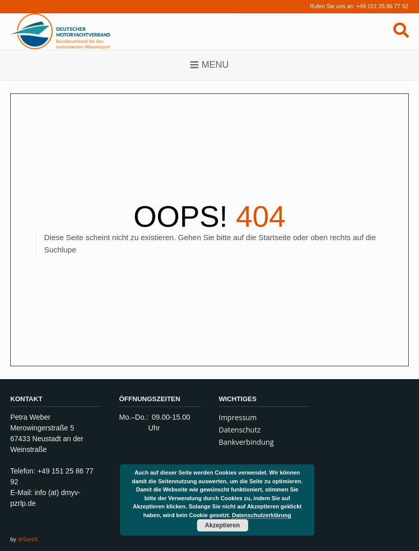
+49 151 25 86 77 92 (382, 6)
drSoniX (28, 539)
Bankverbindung (246, 442)
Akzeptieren (222, 525)
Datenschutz (240, 430)
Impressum (238, 417)
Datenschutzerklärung (261, 515)
